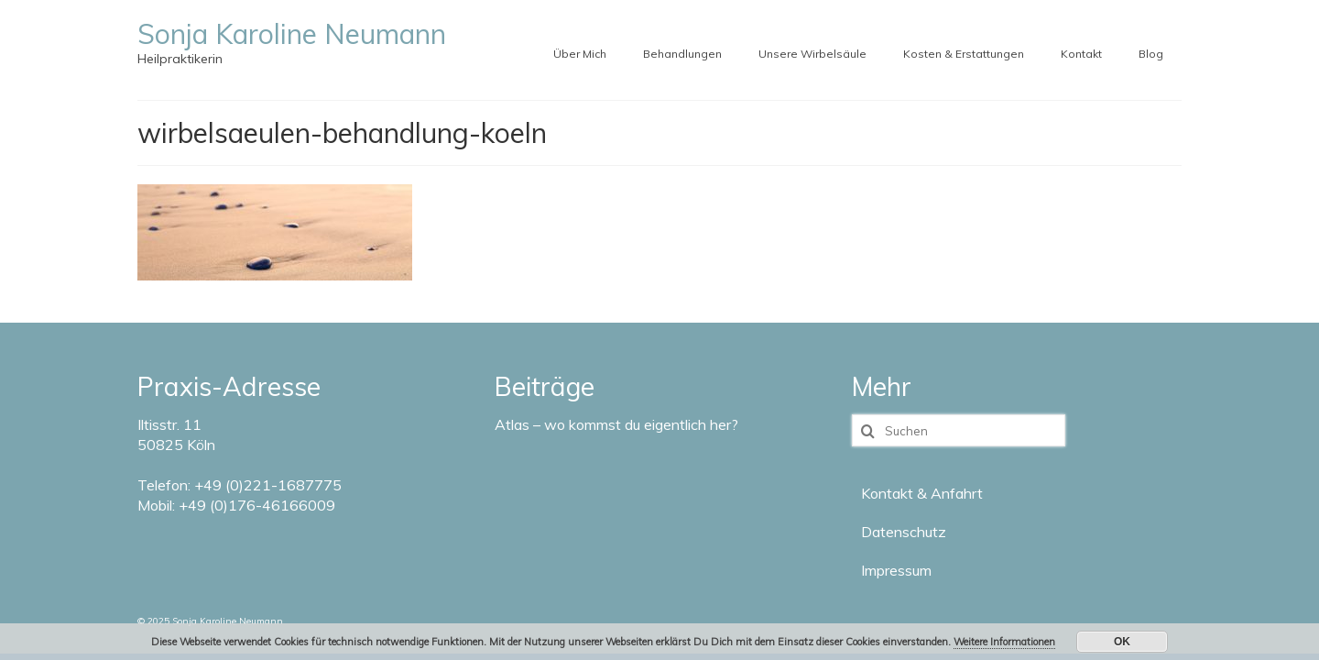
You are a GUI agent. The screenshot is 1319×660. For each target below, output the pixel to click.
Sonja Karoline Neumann (291, 33)
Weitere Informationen (1004, 641)
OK (1122, 641)
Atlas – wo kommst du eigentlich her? (616, 424)
